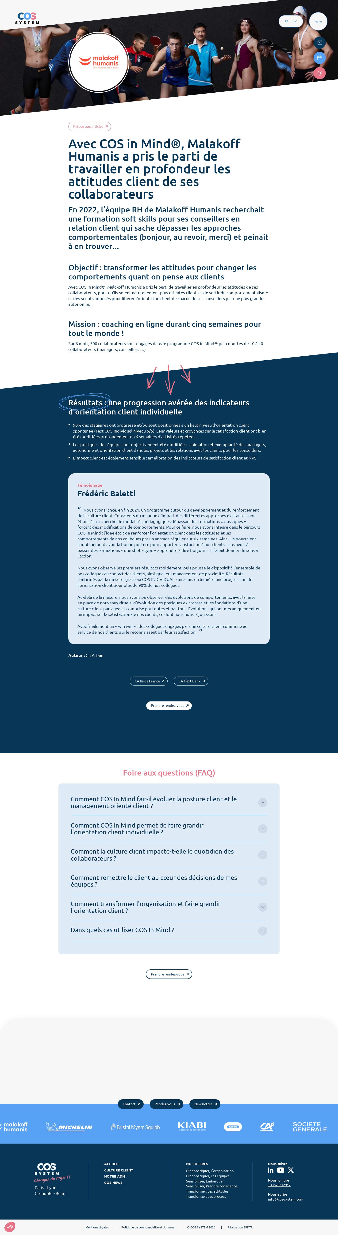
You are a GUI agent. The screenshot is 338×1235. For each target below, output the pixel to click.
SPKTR (248, 1227)
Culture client (118, 1170)
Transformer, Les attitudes (207, 1191)
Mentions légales (97, 1227)
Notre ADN (114, 1176)
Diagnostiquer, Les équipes (208, 1176)
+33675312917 (279, 1185)
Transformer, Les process (206, 1196)
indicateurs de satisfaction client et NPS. (218, 458)
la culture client (97, 515)
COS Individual (118, 431)
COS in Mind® (91, 287)
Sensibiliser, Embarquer (205, 1181)
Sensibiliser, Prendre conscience (211, 1186)
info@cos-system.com (285, 1199)
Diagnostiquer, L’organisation (210, 1171)
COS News (113, 1183)
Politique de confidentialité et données (148, 1227)
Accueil (111, 1164)
